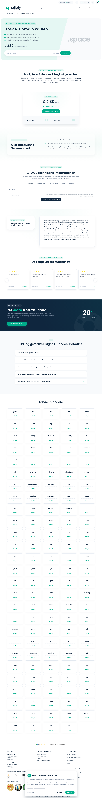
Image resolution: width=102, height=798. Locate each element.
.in (51, 559)
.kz (33, 414)
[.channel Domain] (33, 474)
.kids (69, 571)
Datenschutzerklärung (73, 766)
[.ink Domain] (69, 559)
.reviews (69, 655)
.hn (87, 546)
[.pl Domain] (15, 643)
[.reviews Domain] (69, 655)
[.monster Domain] (69, 607)
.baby (33, 438)
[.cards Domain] (15, 462)
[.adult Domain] (87, 414)
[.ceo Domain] (87, 462)
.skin (33, 679)
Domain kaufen (71, 754)
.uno (51, 703)
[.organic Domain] (15, 631)
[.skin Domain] (33, 679)
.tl (15, 703)
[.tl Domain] (15, 703)
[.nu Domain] (69, 619)
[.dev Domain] (69, 498)
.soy (87, 679)
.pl (15, 643)
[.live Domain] (87, 583)
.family (15, 522)
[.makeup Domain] (87, 595)
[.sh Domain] (15, 679)
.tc (69, 691)
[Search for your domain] (29, 53)
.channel (33, 474)
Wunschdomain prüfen (51, 111)
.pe (51, 631)
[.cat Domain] (51, 462)
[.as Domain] (87, 426)
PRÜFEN (65, 53)
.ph (87, 631)
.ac (69, 414)
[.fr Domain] (69, 522)
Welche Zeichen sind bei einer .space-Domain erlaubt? (51, 360)
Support (74, 8)
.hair (69, 546)
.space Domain (30, 13)
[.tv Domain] (33, 703)
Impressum (70, 760)
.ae (15, 426)
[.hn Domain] (87, 546)
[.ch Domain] (15, 474)
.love (15, 595)
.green (87, 534)
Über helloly (82, 8)
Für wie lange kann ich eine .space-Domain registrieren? (51, 367)
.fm (33, 522)
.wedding (87, 716)
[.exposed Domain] (69, 510)
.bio (87, 438)
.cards (15, 462)
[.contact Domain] (51, 486)
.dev (69, 498)
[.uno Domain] (51, 703)
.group (15, 546)
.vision (15, 716)
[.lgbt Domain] (51, 583)
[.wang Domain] (69, 716)
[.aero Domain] (33, 426)
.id (33, 559)
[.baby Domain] (33, 438)
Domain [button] (92, 8)
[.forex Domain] (51, 522)
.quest (87, 643)
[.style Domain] (33, 691)
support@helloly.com (43, 760)
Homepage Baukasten (51, 8)
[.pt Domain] (69, 643)
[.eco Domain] (33, 510)
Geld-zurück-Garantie (73, 769)
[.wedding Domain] (87, 716)
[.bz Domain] (51, 450)
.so (51, 679)
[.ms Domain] (87, 607)
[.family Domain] (15, 522)
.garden (87, 522)
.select (51, 667)
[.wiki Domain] (15, 728)
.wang (69, 716)
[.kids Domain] (69, 571)
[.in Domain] (51, 559)
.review (51, 655)
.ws (33, 728)
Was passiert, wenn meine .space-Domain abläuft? (51, 381)
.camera (87, 450)
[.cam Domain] (69, 450)
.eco (33, 510)
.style (33, 691)
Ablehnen (60, 792)
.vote (33, 716)
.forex (51, 522)
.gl (69, 534)
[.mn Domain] (15, 607)
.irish (87, 559)
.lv (69, 595)
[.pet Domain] (69, 631)
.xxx (51, 728)
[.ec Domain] (15, 510)
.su (51, 414)
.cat (51, 462)
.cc (69, 462)
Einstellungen (31, 792)
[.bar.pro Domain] (51, 438)
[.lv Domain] (69, 595)
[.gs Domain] (33, 546)
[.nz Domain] (87, 619)
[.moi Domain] (33, 607)
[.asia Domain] (15, 438)
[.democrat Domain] (51, 498)
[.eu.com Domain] (51, 510)
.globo (15, 414)
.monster (69, 607)
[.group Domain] (15, 546)
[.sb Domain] (87, 655)
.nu (69, 619)
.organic (15, 631)
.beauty (69, 438)
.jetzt (15, 571)
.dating (33, 498)
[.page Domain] (33, 631)
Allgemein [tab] (30, 183)
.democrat (51, 498)
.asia (15, 438)
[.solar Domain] (69, 679)
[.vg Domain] (87, 703)
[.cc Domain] (69, 462)
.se (33, 667)
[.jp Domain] (51, 571)
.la (87, 571)
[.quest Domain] (87, 643)
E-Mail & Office (64, 8)
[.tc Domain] (69, 691)
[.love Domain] (15, 595)
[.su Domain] (51, 414)
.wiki (15, 728)
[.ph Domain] (87, 631)
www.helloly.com (11, 13)
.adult (87, 414)
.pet (69, 631)
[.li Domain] (69, 583)
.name (51, 619)
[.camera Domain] (87, 450)
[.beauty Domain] (69, 438)
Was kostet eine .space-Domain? (51, 353)
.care (33, 462)
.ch (15, 474)
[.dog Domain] (87, 498)
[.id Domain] (33, 559)
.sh (15, 679)
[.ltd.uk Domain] (33, 595)
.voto (51, 716)
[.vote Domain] (33, 716)
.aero (33, 426)
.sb (87, 655)
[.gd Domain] (33, 534)
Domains (29, 8)
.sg (87, 667)
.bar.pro (51, 438)
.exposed (69, 510)
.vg (87, 703)
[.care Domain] (33, 462)
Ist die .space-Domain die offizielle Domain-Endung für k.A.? (51, 374)
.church (87, 474)
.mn (15, 607)
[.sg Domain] (87, 667)
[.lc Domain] (33, 583)
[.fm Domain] (33, 522)
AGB (68, 763)
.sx (51, 691)
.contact (51, 486)
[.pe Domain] (51, 631)
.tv (33, 703)
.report (15, 655)
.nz (87, 619)
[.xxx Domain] (51, 728)
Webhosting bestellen (73, 757)
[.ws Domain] (33, 728)
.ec (15, 510)
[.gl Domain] (69, 534)
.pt (69, 643)
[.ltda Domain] (51, 595)
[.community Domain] (33, 486)
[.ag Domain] (51, 426)
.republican (33, 655)
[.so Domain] (51, 679)
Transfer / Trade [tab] (53, 183)
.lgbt (51, 583)
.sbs (15, 667)
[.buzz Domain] (33, 450)
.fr (69, 522)
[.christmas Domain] (69, 474)
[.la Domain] (87, 571)
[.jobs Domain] (33, 571)
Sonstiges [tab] (71, 183)
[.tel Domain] (87, 691)
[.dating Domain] (33, 498)
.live (87, 583)
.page (33, 631)
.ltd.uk (33, 595)
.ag (51, 426)
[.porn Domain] (33, 643)
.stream (15, 691)
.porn (33, 643)
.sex (69, 667)
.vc (69, 703)
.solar (69, 679)
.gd (33, 534)
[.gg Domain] (51, 534)
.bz (51, 450)
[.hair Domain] (69, 546)
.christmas (69, 474)
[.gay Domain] (15, 534)
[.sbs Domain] (15, 667)
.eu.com (51, 510)
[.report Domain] (15, 655)
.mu (15, 619)
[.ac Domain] (69, 414)
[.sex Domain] (69, 667)
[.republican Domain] (33, 655)
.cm (15, 486)
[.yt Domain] (69, 728)
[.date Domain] (15, 498)
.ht (15, 559)
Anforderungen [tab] (41, 183)
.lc (33, 583)
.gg (51, 534)
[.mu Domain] (15, 619)
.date (15, 498)
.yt (69, 728)
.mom (51, 607)
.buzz (33, 450)
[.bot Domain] (15, 450)
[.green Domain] (87, 534)
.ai (69, 426)
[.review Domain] (51, 655)
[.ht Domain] (15, 559)
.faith (87, 510)
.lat (15, 583)
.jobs (33, 571)
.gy (51, 546)
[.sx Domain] (51, 691)
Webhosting (38, 8)
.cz (87, 486)
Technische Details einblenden (51, 199)
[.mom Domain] (51, 607)
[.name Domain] (51, 619)
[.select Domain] (51, 667)
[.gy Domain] (51, 546)
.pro (51, 643)
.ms (87, 607)
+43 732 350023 (41, 756)
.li (69, 583)
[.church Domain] (87, 474)
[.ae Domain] (15, 426)
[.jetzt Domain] (15, 571)
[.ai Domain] (69, 426)
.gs (33, 546)
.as (87, 426)
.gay (15, 534)
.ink (69, 559)
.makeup (87, 595)
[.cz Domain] (87, 486)
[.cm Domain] (15, 486)
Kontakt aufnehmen (17, 324)
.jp (51, 571)
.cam (69, 450)
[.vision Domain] (15, 716)
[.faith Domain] (87, 510)
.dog (87, 498)
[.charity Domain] (51, 474)
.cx (69, 486)
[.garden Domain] (87, 522)
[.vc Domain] (69, 703)
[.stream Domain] (15, 691)
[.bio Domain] (87, 438)
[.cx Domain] (69, 486)
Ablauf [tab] (63, 183)
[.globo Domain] (15, 414)
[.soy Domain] (87, 679)
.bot (15, 450)
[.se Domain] (33, 667)
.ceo (87, 462)
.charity (51, 474)
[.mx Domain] (33, 619)
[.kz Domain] (33, 414)
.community (33, 486)
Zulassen (70, 792)
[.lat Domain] (15, 583)
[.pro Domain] (51, 643)
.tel (87, 691)
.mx (33, 619)
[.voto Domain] (51, 716)
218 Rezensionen (61, 744)
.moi (33, 607)
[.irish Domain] (87, 559)
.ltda (51, 595)
